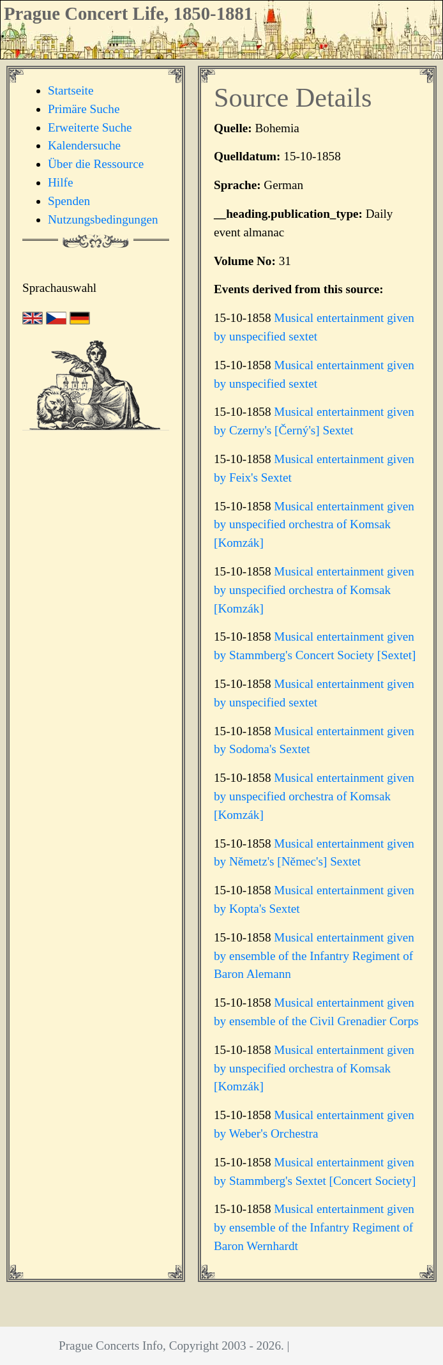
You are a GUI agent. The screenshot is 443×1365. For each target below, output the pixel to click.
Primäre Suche (83, 109)
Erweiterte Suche (90, 127)
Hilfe (60, 182)
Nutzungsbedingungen (103, 219)
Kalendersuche (84, 145)
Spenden (69, 201)
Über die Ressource (96, 164)
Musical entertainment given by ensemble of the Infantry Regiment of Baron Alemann (314, 956)
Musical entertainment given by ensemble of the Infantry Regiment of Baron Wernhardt (314, 1227)
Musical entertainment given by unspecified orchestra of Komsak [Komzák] (314, 524)
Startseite (70, 90)
